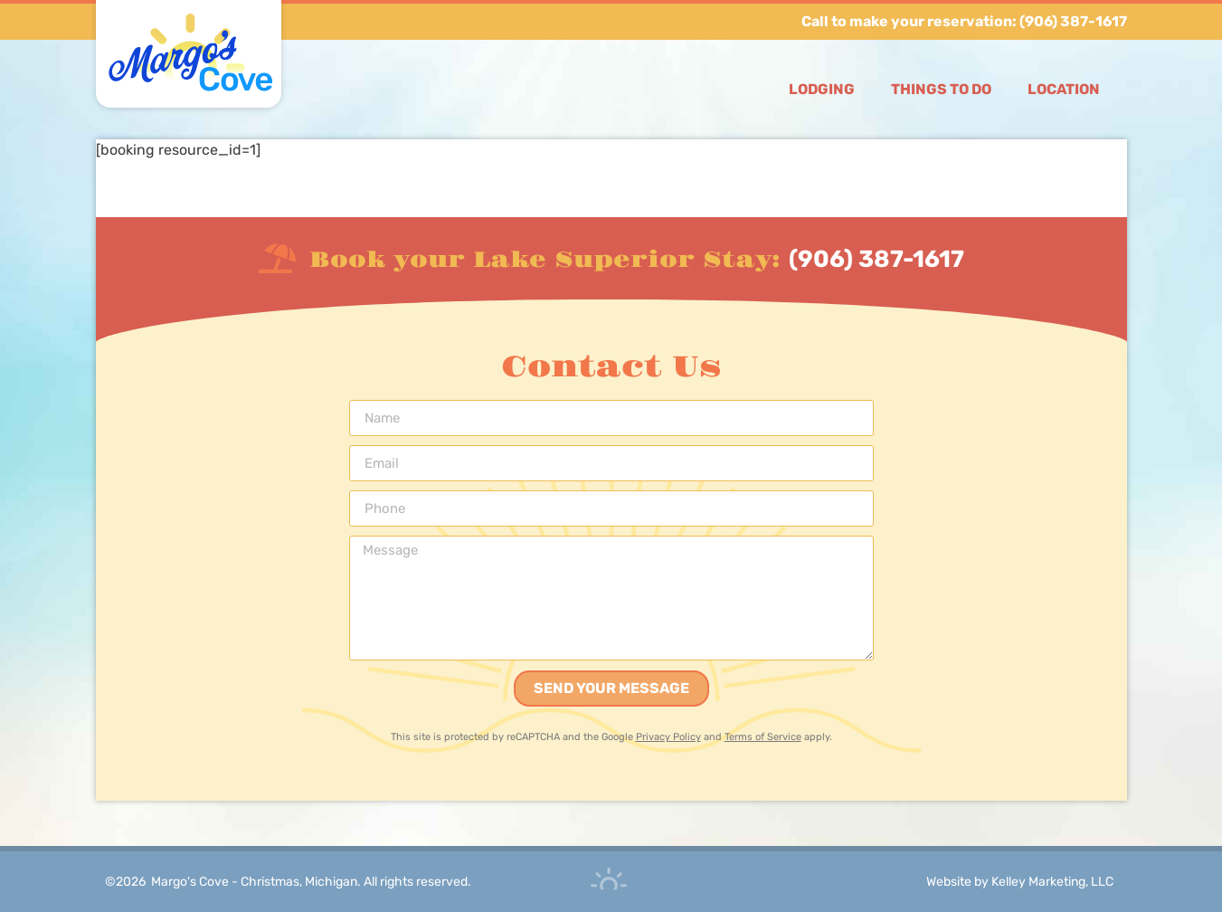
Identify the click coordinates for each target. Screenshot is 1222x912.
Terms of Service (763, 737)
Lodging (822, 89)
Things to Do (941, 89)
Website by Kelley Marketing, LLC (1019, 881)
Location (1064, 89)
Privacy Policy (668, 737)
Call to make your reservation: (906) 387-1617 (964, 21)
